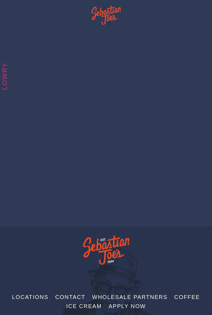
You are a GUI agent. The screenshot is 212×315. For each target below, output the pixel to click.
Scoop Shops (4, 31)
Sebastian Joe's (106, 12)
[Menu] (207, 6)
